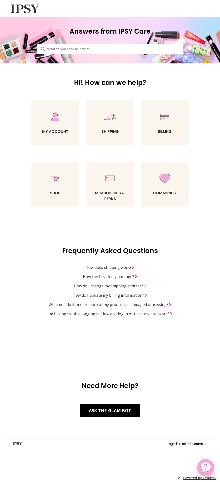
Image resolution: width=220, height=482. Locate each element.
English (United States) (186, 444)
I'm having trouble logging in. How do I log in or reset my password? (110, 314)
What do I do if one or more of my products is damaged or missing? (110, 305)
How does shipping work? (110, 267)
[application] (205, 467)
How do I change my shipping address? (110, 286)
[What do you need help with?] (110, 49)
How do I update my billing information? (110, 295)
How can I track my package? (110, 277)
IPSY (17, 444)
